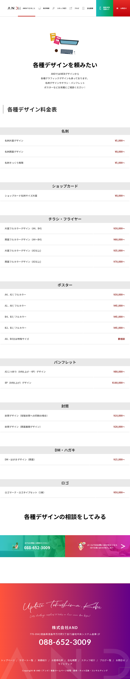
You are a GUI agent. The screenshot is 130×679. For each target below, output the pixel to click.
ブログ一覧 (105, 660)
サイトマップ (65, 663)
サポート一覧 (26, 660)
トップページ (8, 660)
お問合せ (120, 660)
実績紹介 (42, 660)
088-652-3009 (65, 642)
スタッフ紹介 (88, 660)
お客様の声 (57, 660)
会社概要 (72, 660)
